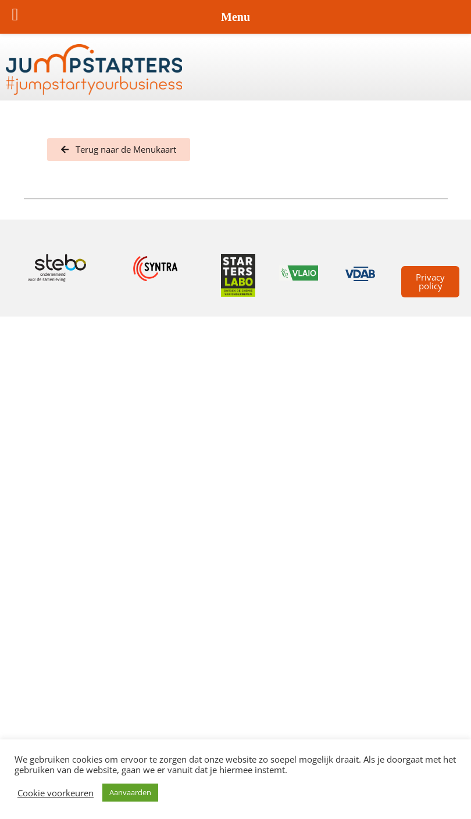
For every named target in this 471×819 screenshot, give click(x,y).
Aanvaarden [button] (130, 792)
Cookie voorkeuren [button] (55, 793)
